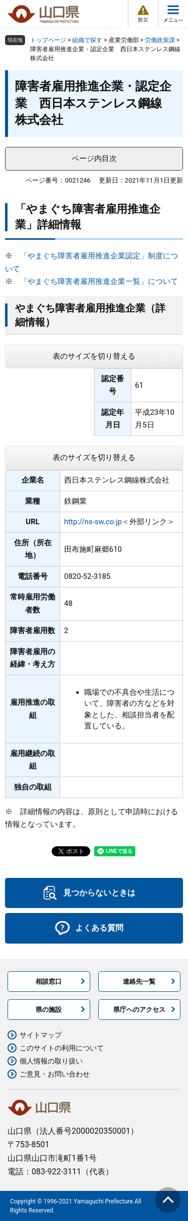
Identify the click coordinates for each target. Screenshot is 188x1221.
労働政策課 (160, 40)
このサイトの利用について (62, 1048)
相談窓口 (49, 981)
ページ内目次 (94, 158)
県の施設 (49, 1009)
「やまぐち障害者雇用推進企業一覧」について (99, 281)
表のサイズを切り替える (94, 356)
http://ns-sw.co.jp (93, 521)
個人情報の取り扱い (51, 1061)
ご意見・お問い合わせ (55, 1074)
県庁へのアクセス (139, 1009)
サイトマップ (41, 1035)
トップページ (48, 40)
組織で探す (87, 40)
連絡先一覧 (139, 981)
